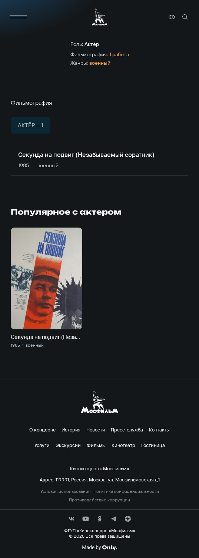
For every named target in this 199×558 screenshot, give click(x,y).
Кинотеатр (123, 445)
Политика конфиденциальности (126, 491)
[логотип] (99, 17)
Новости (95, 430)
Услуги (42, 445)
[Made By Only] (99, 548)
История (71, 430)
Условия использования (65, 491)
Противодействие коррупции (99, 499)
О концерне (42, 430)
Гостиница (153, 445)
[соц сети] (71, 518)
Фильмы (96, 445)
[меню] (18, 17)
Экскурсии (68, 445)
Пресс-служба (127, 430)
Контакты (159, 430)
